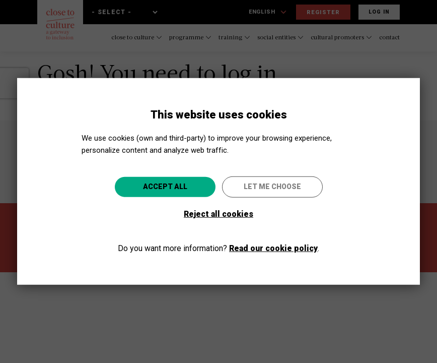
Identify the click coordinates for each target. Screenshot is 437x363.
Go (271, 235)
